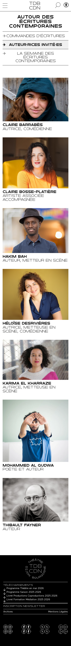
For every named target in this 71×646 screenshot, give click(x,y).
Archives (8, 612)
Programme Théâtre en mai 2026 (25, 588)
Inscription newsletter (24, 606)
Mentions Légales (58, 612)
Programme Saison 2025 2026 (24, 592)
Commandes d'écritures (35, 36)
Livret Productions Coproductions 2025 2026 (32, 596)
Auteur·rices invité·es (35, 44)
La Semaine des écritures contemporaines (35, 57)
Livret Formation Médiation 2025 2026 (28, 599)
